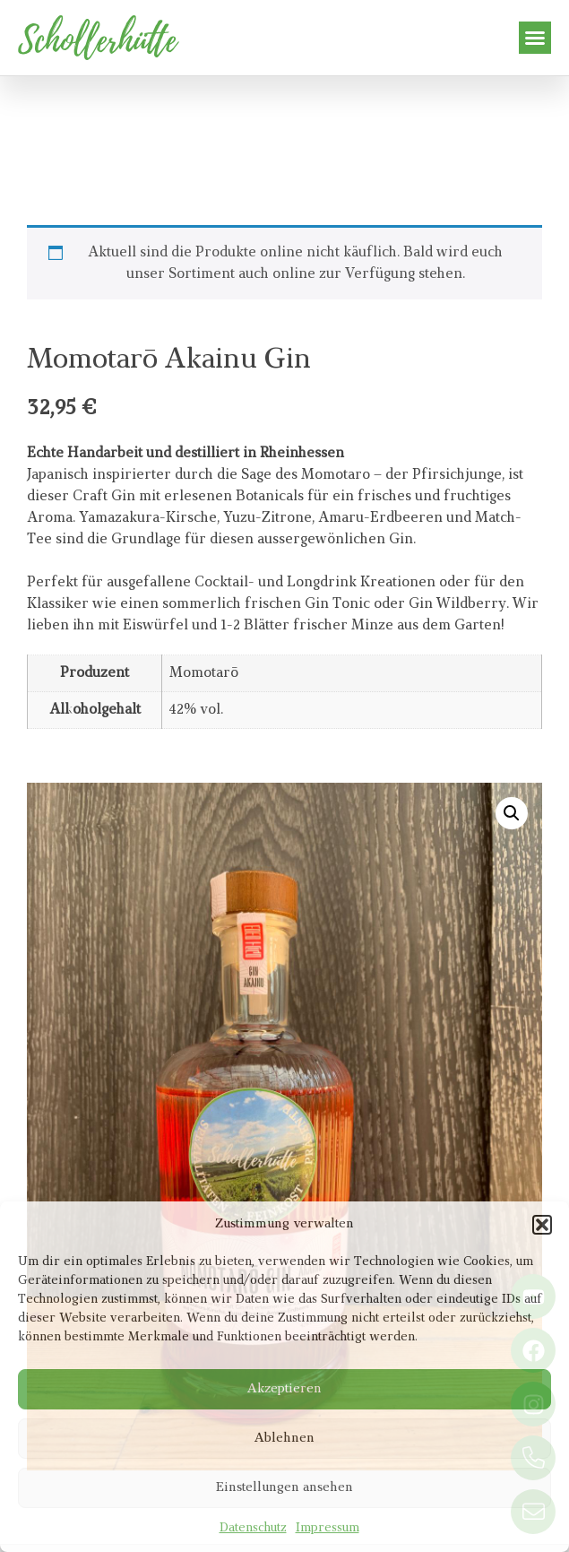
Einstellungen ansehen (284, 1488)
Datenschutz (253, 1528)
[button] (542, 1225)
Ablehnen (284, 1438)
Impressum (327, 1528)
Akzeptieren (284, 1389)
